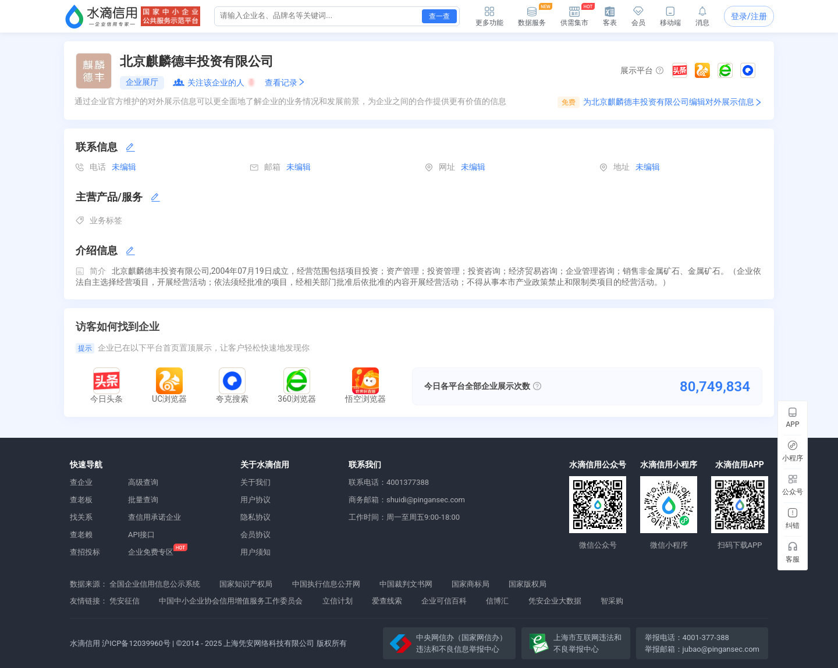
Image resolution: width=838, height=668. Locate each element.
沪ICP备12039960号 (136, 643)
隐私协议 (255, 517)
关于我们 (255, 482)
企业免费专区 (150, 552)
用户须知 (255, 552)
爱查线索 (387, 600)
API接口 (141, 534)
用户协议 (255, 499)
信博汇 (497, 600)
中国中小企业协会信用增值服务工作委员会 (231, 600)
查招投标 (85, 552)
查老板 (81, 499)
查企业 (81, 482)
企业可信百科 (444, 600)
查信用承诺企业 (154, 517)
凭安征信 (124, 600)
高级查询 (143, 482)
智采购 (612, 600)
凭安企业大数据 (554, 600)
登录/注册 (749, 16)
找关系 (81, 517)
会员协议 (255, 534)
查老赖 (81, 534)
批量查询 (143, 499)
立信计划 (337, 600)
